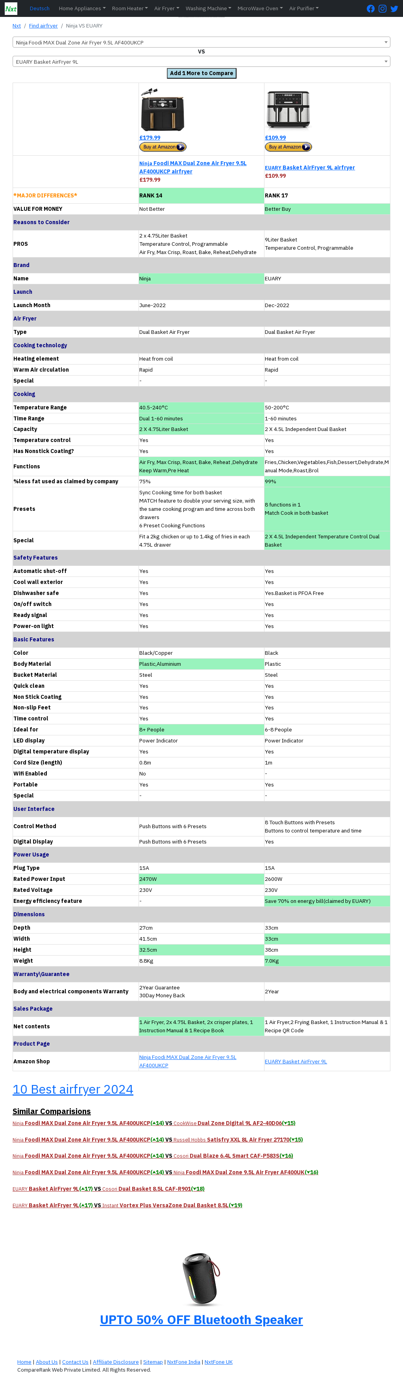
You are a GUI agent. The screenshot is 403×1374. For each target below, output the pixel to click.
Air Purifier (301, 8)
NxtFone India (183, 1361)
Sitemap (153, 1361)
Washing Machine (206, 8)
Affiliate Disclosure (116, 1361)
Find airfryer (43, 25)
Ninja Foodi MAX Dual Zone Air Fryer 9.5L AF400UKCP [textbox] (80, 42)
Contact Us (75, 1361)
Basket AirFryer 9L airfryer (310, 167)
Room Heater (128, 8)
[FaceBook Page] (373, 8)
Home (24, 1361)
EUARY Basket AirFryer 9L (296, 1061)
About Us (47, 1361)
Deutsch (40, 8)
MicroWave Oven (258, 8)
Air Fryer (164, 8)
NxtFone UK (219, 1361)
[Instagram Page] (384, 8)
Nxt (17, 25)
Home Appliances (80, 8)
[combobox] (201, 42)
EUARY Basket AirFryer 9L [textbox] (47, 61)
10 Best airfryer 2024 (73, 1089)
